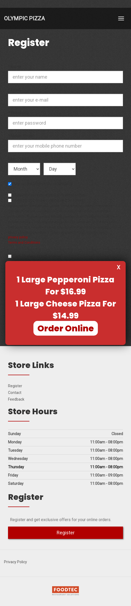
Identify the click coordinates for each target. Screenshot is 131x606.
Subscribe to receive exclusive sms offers (45, 200)
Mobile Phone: (21, 135)
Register (15, 386)
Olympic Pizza (24, 18)
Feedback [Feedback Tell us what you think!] (16, 399)
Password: (18, 112)
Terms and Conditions (24, 242)
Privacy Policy (15, 562)
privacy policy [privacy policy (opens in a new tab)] (18, 237)
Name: (17, 66)
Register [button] (66, 532)
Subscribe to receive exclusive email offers (47, 195)
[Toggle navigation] (121, 18)
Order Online (65, 328)
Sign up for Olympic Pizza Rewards (40, 184)
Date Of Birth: (19, 158)
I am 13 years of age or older (34, 256)
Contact (14, 392)
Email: (16, 89)
